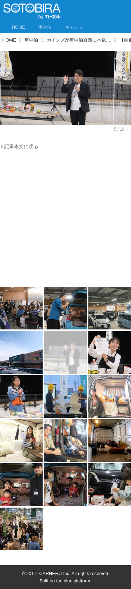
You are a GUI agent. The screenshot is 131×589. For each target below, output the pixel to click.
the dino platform (73, 580)
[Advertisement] (65, 220)
